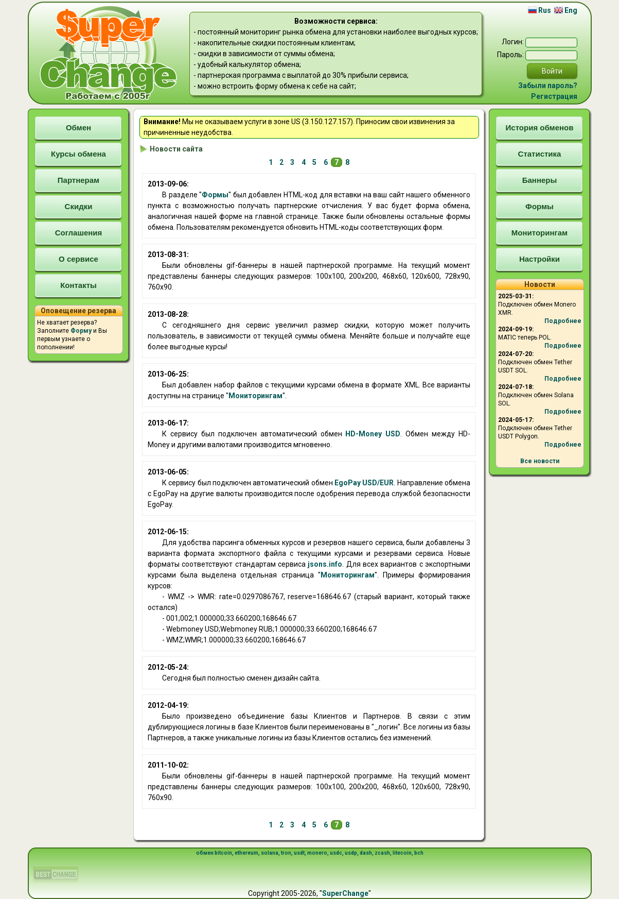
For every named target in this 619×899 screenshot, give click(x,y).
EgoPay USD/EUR (364, 483)
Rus (539, 10)
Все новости (539, 461)
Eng (565, 10)
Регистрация (554, 96)
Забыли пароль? (547, 85)
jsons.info (325, 564)
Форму (81, 330)
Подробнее (562, 321)
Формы (215, 195)
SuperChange (345, 893)
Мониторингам (255, 396)
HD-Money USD (372, 434)
